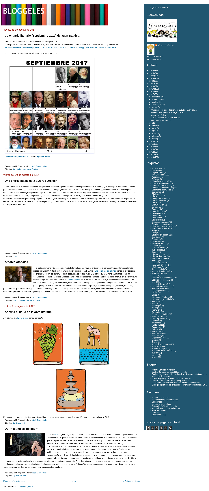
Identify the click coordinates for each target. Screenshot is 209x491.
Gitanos (155, 252)
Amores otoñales (16, 262)
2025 (152, 73)
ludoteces (156, 301)
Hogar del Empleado (160, 258)
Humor (155, 261)
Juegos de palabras (160, 271)
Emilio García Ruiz (160, 228)
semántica (156, 336)
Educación (156, 220)
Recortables (157, 327)
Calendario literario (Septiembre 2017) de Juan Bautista (42, 35)
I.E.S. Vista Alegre (159, 267)
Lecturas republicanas (161, 280)
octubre (155, 102)
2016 (152, 141)
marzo (154, 133)
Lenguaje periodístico (161, 286)
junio (154, 126)
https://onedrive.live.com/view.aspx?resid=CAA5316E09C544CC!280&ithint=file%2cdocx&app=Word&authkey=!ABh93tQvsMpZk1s (60, 47)
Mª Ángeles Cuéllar (166, 45)
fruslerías (156, 250)
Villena (155, 357)
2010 (152, 157)
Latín (154, 276)
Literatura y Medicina (161, 297)
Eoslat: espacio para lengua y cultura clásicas (171, 378)
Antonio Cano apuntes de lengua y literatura (170, 380)
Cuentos (155, 209)
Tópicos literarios (159, 346)
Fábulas (155, 245)
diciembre (156, 97)
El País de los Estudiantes (163, 226)
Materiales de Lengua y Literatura (166, 408)
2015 (152, 144)
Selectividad (157, 402)
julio (153, 123)
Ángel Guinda (158, 173)
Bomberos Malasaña (160, 183)
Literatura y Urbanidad (161, 299)
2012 (152, 152)
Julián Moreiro (158, 273)
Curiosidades (157, 211)
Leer (154, 282)
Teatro (154, 342)
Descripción (157, 213)
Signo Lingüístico (159, 338)
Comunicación (158, 205)
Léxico (154, 293)
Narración (156, 310)
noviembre (156, 99)
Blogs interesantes (160, 181)
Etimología (156, 241)
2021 (152, 84)
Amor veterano (73, 280)
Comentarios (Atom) (24, 486)
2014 (152, 146)
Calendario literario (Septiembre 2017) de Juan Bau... (174, 110)
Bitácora (155, 179)
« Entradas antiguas (131, 481)
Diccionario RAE (159, 415)
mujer (15, 256)
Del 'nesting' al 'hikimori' (21, 428)
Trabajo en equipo (159, 348)
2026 (152, 70)
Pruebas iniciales (159, 410)
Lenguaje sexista (159, 291)
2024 (152, 76)
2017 (152, 94)
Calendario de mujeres (161, 190)
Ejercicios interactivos (161, 224)
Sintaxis (155, 340)
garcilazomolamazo (160, 7)
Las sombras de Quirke (105, 271)
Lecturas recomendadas (162, 278)
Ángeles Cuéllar (42, 157)
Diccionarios (157, 218)
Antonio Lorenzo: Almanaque (164, 370)
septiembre (156, 104)
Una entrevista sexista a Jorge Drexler (31, 180)
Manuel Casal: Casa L (161, 397)
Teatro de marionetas (161, 344)
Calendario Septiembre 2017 (17, 157)
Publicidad (156, 325)
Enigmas (155, 230)
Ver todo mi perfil (154, 60)
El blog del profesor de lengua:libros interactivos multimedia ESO (179, 385)
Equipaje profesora (33, 300)
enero (154, 139)
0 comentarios (41, 166)
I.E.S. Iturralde (158, 263)
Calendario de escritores (22, 169)
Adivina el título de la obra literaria (28, 312)
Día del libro (157, 215)
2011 (152, 154)
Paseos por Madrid (160, 314)
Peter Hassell (157, 316)
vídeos (155, 355)
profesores (156, 323)
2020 (152, 86)
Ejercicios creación (20, 423)
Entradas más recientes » (14, 481)
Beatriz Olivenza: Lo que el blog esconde (169, 372)
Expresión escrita (159, 243)
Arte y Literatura (159, 175)
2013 (152, 149)
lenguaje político (159, 288)
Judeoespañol (158, 269)
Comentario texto (159, 200)
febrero (155, 136)
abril (153, 131)
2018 (152, 91)
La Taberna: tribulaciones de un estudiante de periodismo (176, 383)
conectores (156, 207)
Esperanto (156, 239)
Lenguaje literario (159, 284)
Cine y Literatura (19, 300)
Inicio (74, 481)
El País (57, 434)
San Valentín (157, 333)
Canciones (156, 192)
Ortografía (156, 312)
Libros (154, 295)
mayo (154, 128)
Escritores (35, 169)
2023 (152, 78)
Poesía (155, 321)
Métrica (155, 303)
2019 (152, 89)
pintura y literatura (159, 318)
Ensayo (155, 233)
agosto (155, 107)
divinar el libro (22, 318)
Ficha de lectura (159, 248)
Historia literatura (159, 256)
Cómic (154, 203)
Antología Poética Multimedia (164, 406)
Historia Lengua (158, 254)
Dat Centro (156, 413)
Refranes (156, 329)
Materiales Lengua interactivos (165, 400)
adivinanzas (157, 168)
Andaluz (155, 170)
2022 (152, 81)
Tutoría (155, 353)
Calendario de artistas (161, 185)
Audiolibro (156, 177)
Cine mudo (156, 196)
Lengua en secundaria (161, 404)
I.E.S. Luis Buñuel (159, 265)
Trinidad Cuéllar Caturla (162, 351)
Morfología (156, 306)
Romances (156, 331)
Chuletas (155, 194)
